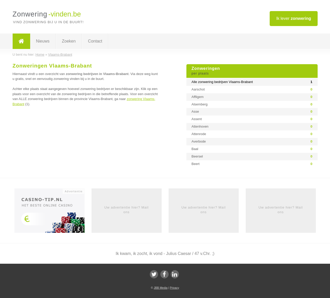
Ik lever (293, 18)
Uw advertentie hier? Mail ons (126, 209)
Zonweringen (252, 71)
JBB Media (160, 287)
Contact (95, 41)
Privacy (174, 287)
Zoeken (69, 41)
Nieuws (43, 41)
